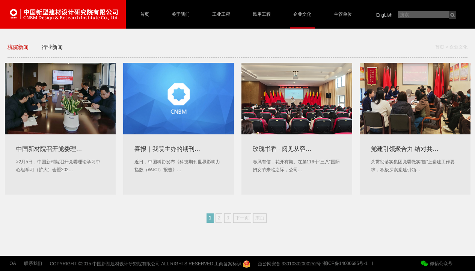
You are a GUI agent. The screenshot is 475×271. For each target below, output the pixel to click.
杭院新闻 (18, 47)
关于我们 (181, 14)
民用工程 (262, 14)
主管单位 (343, 14)
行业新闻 (52, 47)
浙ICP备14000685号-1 (345, 263)
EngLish (384, 15)
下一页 (242, 218)
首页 (144, 14)
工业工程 (221, 14)
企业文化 (302, 14)
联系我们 (33, 263)
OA (12, 263)
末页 (259, 218)
